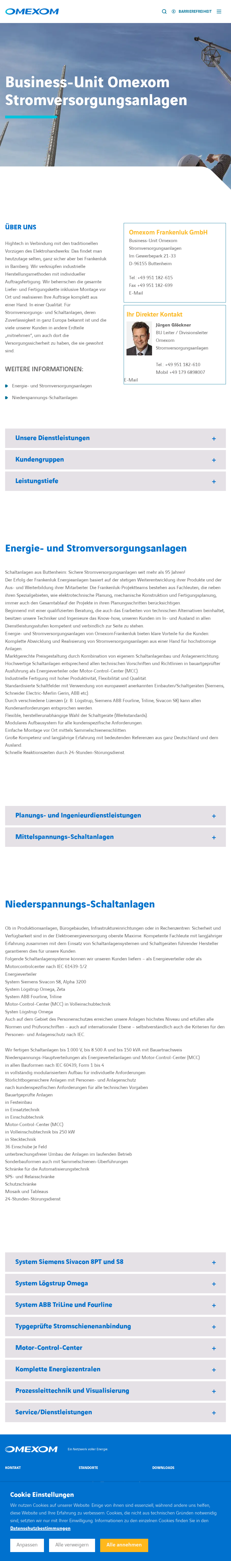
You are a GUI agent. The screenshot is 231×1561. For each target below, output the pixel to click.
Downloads (163, 1468)
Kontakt (13, 1468)
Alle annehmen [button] (124, 1544)
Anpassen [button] (27, 1544)
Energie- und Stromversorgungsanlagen (52, 386)
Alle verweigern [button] (72, 1544)
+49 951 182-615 (155, 278)
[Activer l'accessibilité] (191, 11)
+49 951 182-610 (182, 365)
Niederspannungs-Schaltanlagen (44, 398)
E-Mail (136, 293)
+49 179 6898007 (187, 372)
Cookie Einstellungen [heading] (42, 1495)
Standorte (88, 1468)
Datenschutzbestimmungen (40, 1528)
